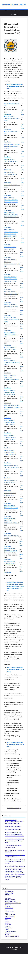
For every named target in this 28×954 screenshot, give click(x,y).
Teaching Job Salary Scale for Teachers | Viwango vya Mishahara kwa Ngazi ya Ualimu (14, 840)
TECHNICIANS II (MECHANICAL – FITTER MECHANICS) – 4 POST (10, 279)
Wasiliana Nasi (14, 14)
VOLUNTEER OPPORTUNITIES (12, 936)
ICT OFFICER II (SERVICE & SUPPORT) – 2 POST (11, 334)
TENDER (7, 929)
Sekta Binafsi (21, 11)
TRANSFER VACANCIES (10, 931)
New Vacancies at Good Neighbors (13, 826)
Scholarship (7, 923)
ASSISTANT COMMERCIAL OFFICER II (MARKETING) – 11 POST (11, 200)
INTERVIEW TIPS (9, 908)
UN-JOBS (7, 934)
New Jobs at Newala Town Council (13, 829)
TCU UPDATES (8, 928)
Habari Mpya (18, 808)
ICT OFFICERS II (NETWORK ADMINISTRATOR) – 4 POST (12, 362)
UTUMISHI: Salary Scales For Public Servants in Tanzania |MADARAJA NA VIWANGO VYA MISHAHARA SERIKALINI (14, 834)
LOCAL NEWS (8, 918)
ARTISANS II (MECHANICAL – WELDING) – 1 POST (12, 118)
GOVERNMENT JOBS (10, 899)
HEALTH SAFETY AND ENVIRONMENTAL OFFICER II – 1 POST (12, 407)
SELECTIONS (8, 924)
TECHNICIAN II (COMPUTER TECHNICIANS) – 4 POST (12, 319)
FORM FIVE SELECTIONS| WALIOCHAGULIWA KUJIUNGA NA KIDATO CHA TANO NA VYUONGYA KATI (15, 821)
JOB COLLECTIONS (9, 911)
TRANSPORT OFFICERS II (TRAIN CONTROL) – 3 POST (9, 422)
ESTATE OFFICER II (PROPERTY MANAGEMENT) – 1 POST (11, 467)
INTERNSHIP (8, 904)
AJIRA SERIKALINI (9, 891)
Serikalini (13, 11)
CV (5, 896)
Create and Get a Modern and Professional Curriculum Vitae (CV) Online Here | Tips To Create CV (15, 861)
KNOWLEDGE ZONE (9, 916)
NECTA (6, 919)
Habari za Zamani (11, 808)
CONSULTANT (8, 894)
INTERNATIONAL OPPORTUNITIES (13, 903)
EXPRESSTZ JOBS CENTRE (14, 5)
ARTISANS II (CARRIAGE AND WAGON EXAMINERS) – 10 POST (12, 146)
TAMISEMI (7, 926)
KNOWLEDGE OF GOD (10, 914)
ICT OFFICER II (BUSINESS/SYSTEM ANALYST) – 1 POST (9, 392)
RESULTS (7, 921)
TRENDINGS (8, 933)
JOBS (6, 913)
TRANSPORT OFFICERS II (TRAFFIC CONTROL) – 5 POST (10, 437)
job (5, 909)
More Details (7, 114)
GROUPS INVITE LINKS (10, 901)
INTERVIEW (7, 906)
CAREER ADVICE (9, 893)
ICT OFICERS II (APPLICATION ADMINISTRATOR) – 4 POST (11, 377)
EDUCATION (8, 898)
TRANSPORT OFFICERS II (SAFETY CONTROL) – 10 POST (10, 452)
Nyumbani (6, 11)
